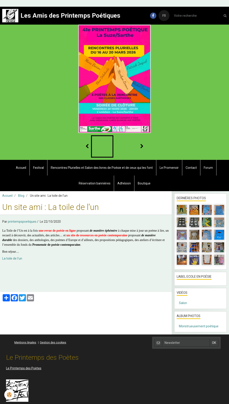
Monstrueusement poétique (198, 326)
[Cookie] (9, 395)
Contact (191, 167)
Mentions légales (25, 342)
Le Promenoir (169, 167)
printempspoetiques (22, 221)
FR (164, 15)
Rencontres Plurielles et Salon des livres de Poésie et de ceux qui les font (102, 167)
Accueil (21, 167)
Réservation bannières (94, 183)
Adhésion (124, 183)
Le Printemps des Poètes (23, 368)
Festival (38, 167)
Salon (183, 303)
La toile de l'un (12, 258)
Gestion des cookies (53, 342)
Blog (21, 195)
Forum (208, 167)
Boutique (144, 183)
